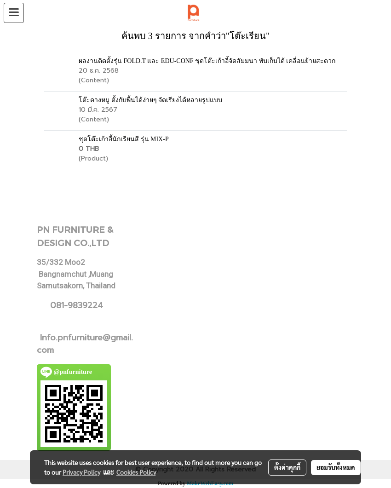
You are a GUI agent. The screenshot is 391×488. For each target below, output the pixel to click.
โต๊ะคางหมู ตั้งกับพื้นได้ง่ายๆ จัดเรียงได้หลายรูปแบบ (150, 100)
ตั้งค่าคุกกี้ (287, 467)
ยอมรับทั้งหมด (335, 467)
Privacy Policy (81, 472)
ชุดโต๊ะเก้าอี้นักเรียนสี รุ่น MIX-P (124, 139)
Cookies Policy (136, 472)
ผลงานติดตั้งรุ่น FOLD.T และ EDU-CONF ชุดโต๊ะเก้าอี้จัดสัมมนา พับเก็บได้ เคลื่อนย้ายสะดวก (207, 60)
